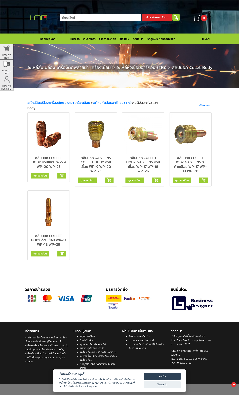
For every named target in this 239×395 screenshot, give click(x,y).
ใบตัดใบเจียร (87, 340)
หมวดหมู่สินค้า (48, 39)
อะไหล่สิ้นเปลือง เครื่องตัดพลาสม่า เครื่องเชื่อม (58, 102)
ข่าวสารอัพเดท (107, 39)
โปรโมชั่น (124, 39)
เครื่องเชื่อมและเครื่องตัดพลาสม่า (98, 352)
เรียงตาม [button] (204, 105)
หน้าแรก (75, 39)
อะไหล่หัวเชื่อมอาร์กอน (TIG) (112, 102)
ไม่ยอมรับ (162, 384)
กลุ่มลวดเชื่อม (87, 336)
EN (208, 39)
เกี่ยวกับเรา (89, 39)
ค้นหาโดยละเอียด (156, 17)
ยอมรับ (162, 376)
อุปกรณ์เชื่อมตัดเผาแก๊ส (93, 344)
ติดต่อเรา (137, 39)
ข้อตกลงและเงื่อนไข (139, 336)
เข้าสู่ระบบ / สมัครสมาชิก (161, 39)
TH (203, 39)
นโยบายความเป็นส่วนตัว (142, 340)
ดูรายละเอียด (40, 176)
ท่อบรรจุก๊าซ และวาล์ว (92, 348)
